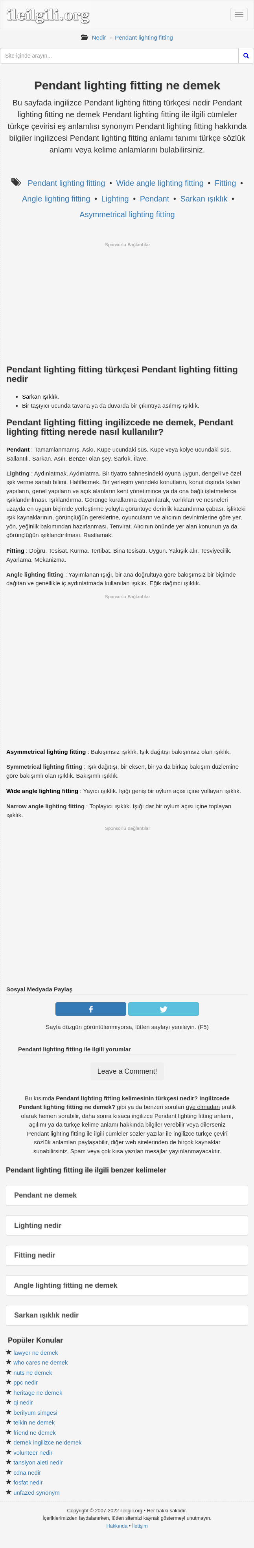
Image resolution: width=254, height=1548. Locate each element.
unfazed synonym (36, 1492)
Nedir (99, 37)
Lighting (115, 198)
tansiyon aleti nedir (38, 1462)
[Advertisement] (127, 303)
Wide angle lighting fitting (160, 183)
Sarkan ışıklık (203, 198)
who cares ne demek (40, 1362)
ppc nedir (25, 1382)
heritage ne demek (37, 1392)
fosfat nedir (27, 1482)
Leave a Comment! (127, 1071)
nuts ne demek (32, 1372)
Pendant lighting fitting (144, 37)
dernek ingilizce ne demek (47, 1442)
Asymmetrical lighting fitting (127, 214)
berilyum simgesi (35, 1412)
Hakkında (116, 1526)
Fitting (225, 183)
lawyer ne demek (35, 1352)
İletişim (140, 1526)
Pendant (154, 198)
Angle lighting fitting (56, 198)
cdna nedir (27, 1472)
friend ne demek (34, 1432)
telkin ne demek (34, 1422)
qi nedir (23, 1402)
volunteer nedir (32, 1452)
